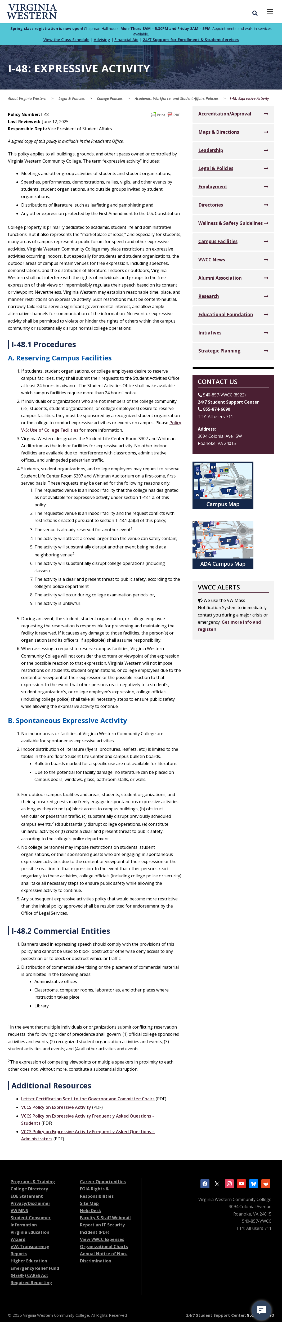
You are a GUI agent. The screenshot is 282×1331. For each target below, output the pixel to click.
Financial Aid (126, 41)
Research (208, 298)
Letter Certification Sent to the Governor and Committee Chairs (88, 1101)
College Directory (29, 1191)
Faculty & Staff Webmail (105, 1219)
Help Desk (90, 1212)
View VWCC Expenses (102, 1241)
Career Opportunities (103, 1183)
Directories (210, 207)
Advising (102, 41)
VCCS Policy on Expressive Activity (56, 1109)
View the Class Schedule (66, 41)
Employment (212, 188)
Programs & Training (33, 1183)
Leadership (210, 152)
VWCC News (211, 261)
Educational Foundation (225, 316)
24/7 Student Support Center (228, 404)
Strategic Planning (219, 353)
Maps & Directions (218, 134)
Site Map (89, 1205)
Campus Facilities (218, 243)
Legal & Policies (215, 170)
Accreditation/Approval (224, 115)
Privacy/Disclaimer (30, 1205)
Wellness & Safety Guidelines (230, 225)
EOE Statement (27, 1198)
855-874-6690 (216, 411)
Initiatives (209, 334)
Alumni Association (220, 279)
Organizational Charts (104, 1248)
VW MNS (19, 1212)
